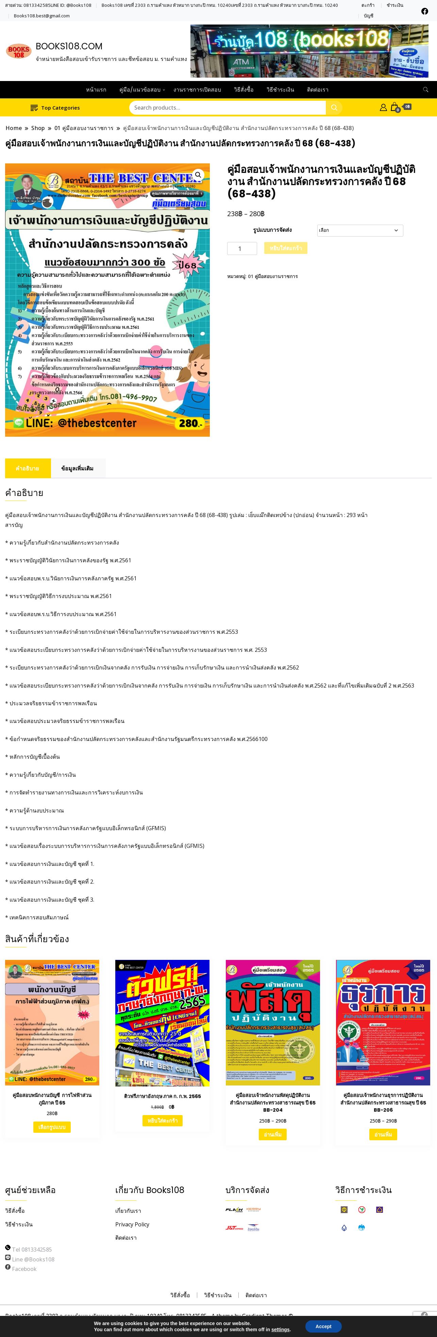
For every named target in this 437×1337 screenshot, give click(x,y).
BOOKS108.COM (69, 46)
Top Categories (55, 107)
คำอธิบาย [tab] (27, 468)
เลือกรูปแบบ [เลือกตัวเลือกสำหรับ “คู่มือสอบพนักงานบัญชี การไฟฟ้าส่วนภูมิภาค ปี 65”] (52, 1127)
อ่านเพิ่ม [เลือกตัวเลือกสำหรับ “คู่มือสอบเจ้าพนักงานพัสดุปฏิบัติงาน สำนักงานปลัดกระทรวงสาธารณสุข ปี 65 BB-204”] (273, 1134)
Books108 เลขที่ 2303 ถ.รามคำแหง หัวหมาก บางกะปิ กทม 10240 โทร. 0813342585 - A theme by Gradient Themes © (149, 1316)
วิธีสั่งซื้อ (244, 90)
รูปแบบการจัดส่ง (272, 229)
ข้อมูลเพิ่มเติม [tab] (77, 468)
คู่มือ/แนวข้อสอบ (140, 90)
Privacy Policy (132, 1224)
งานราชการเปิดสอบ (197, 90)
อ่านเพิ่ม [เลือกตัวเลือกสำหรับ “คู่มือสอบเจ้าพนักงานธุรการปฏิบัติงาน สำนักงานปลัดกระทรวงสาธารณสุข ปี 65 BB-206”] (383, 1134)
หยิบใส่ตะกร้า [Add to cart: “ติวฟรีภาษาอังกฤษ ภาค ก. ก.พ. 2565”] (163, 1120)
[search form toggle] (426, 89)
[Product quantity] (242, 248)
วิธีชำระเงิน (280, 90)
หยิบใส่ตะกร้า (286, 248)
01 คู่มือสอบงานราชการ (273, 276)
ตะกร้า (368, 5)
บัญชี (368, 16)
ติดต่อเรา (318, 90)
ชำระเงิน (395, 5)
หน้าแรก (96, 90)
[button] (198, 175)
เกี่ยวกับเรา (128, 1210)
